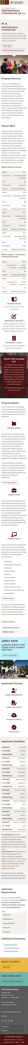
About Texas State (9, 1039)
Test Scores (6, 927)
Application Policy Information (13, 878)
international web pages (13, 907)
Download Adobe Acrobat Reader (11, 1012)
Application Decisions (10, 945)
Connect (4, 1030)
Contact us (4, 604)
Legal (22, 1042)
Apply (17, 1042)
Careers (19, 1039)
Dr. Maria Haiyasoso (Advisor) (11, 627)
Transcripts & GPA (8, 923)
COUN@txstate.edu (8, 632)
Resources (5, 1026)
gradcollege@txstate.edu (9, 1004)
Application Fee (8, 919)
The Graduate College (8, 8)
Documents (6, 932)
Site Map (3, 1016)
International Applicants (11, 948)
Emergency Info (8, 1042)
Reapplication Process (11, 951)
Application (6, 915)
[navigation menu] (2, 2)
